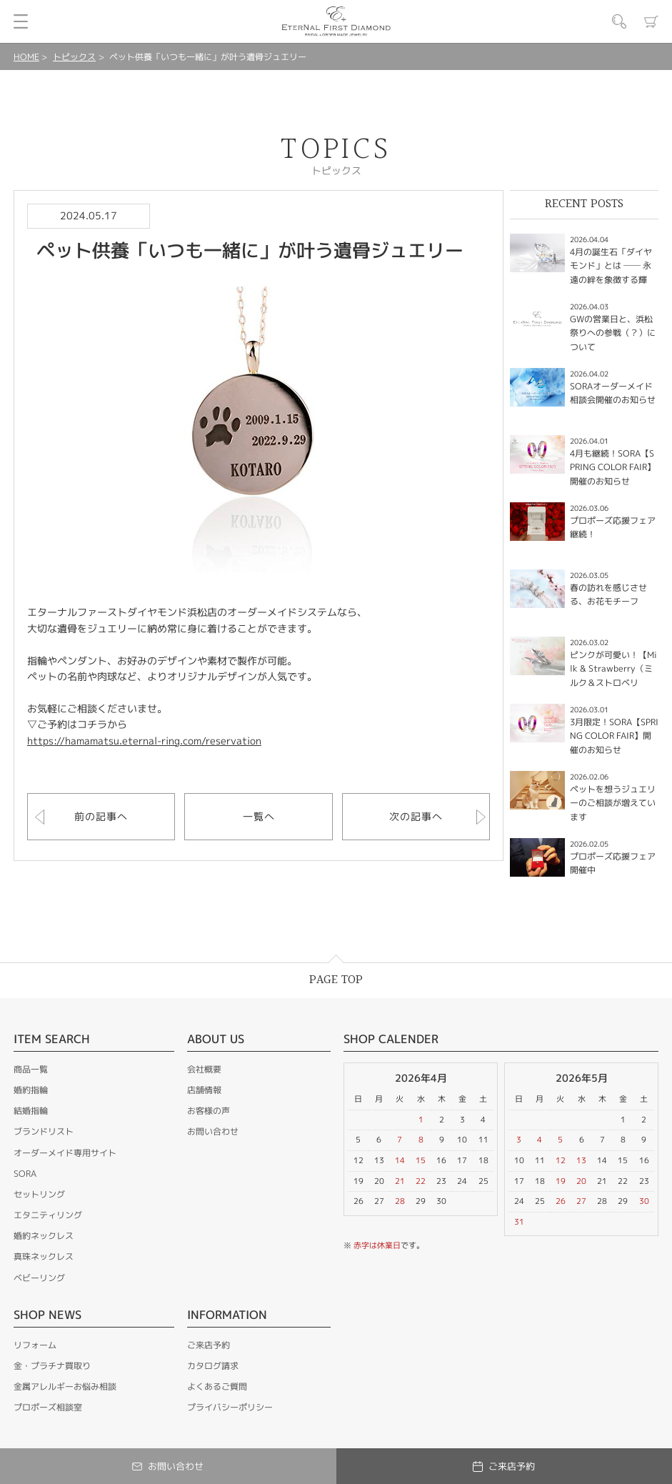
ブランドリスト (44, 1131)
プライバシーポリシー (230, 1407)
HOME (26, 57)
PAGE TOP (336, 980)
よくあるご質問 (217, 1386)
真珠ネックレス (44, 1256)
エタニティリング (48, 1215)
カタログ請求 (213, 1366)
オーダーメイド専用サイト (65, 1153)
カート (651, 21)
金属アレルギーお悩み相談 (65, 1386)
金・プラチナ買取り (52, 1366)
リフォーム (35, 1345)
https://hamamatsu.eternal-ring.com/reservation (144, 740)
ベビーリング (39, 1278)
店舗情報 (204, 1090)
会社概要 (204, 1069)
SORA (25, 1173)
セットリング (39, 1194)
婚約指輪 (31, 1090)
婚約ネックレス (44, 1236)
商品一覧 (31, 1069)
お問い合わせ (213, 1131)
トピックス (74, 57)
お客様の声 (208, 1111)
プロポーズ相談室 (48, 1407)
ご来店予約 (208, 1345)
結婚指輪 (31, 1111)
